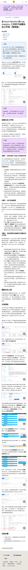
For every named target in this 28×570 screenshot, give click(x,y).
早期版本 (11, 562)
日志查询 (9, 537)
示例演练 (5, 37)
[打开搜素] (23, 2)
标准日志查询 (5, 161)
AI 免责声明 (5, 562)
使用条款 (19, 563)
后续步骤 (5, 39)
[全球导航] (1, 2)
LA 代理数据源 (15, 17)
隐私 (4, 563)
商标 (4, 565)
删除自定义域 (6, 35)
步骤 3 (11, 207)
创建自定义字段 (6, 34)
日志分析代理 (8, 17)
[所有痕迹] (3, 17)
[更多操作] (25, 17)
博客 (16, 562)
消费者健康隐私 (10, 563)
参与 (21, 562)
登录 (26, 1)
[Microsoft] (14, 2)
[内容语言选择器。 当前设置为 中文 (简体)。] (6, 555)
